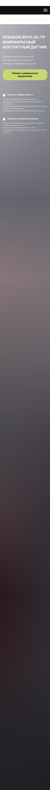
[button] (25, 74)
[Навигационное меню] (45, 10)
